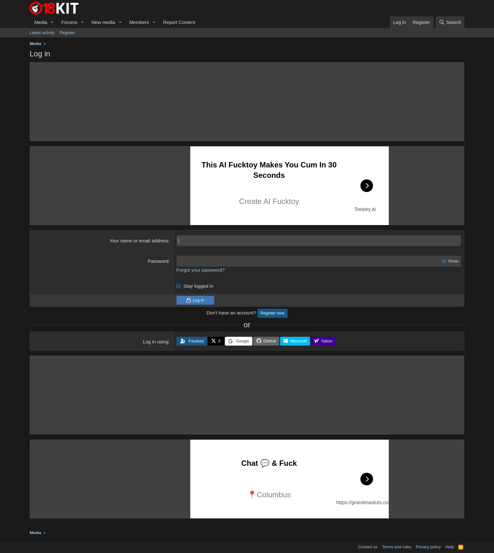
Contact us (367, 547)
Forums (69, 22)
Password (158, 261)
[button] (52, 22)
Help (449, 547)
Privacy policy (428, 547)
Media (40, 22)
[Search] (450, 22)
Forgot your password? (200, 270)
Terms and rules (396, 547)
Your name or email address (139, 240)
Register (67, 32)
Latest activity (42, 32)
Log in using (156, 341)
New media (103, 22)
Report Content (179, 22)
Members (139, 22)
